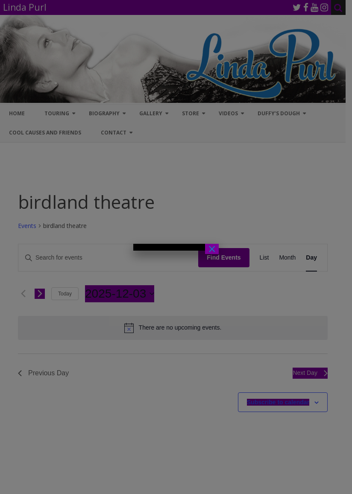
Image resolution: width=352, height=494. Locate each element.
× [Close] (212, 249)
